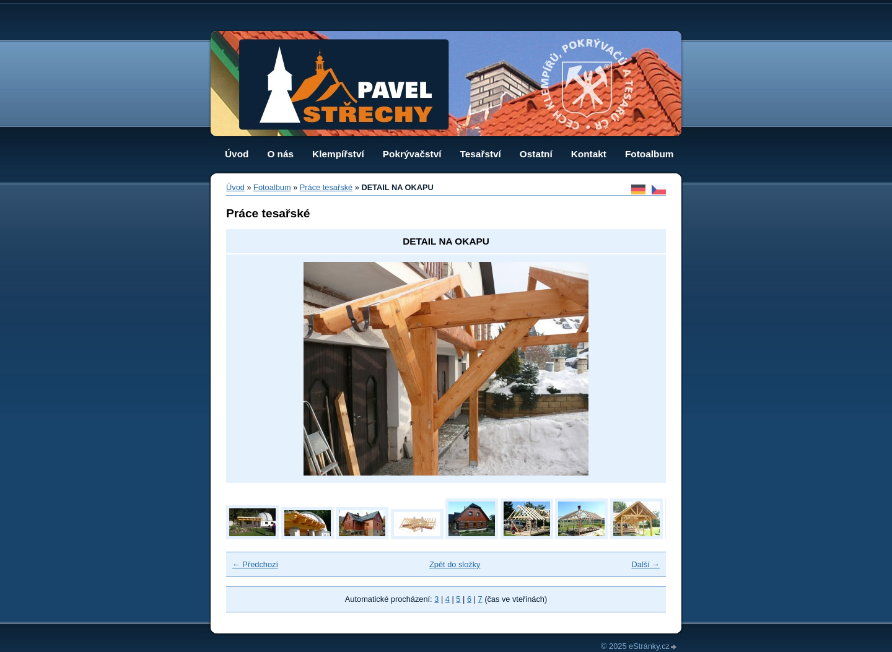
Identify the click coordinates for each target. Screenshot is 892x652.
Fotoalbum (649, 154)
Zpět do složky (455, 564)
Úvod (236, 154)
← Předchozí (255, 564)
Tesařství (480, 154)
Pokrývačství (412, 154)
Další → (645, 564)
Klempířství (338, 154)
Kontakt (588, 154)
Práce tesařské (326, 187)
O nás (280, 154)
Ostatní (536, 154)
